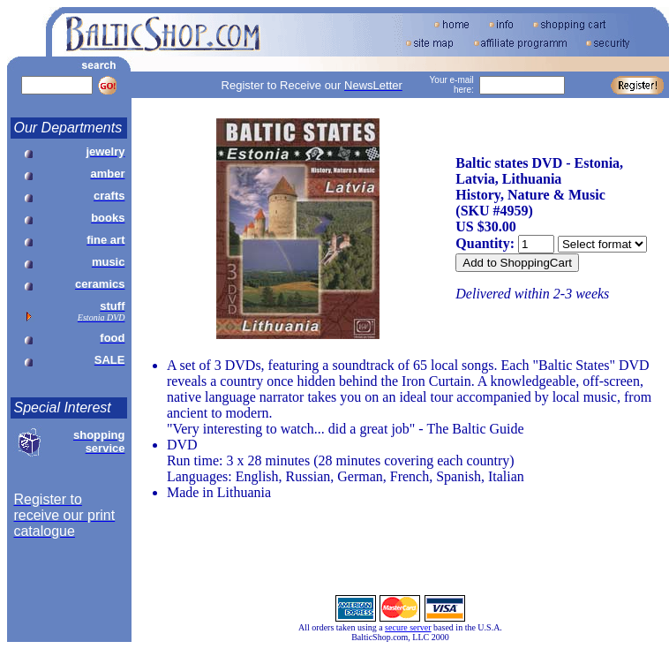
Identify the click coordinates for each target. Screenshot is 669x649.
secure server (408, 627)
